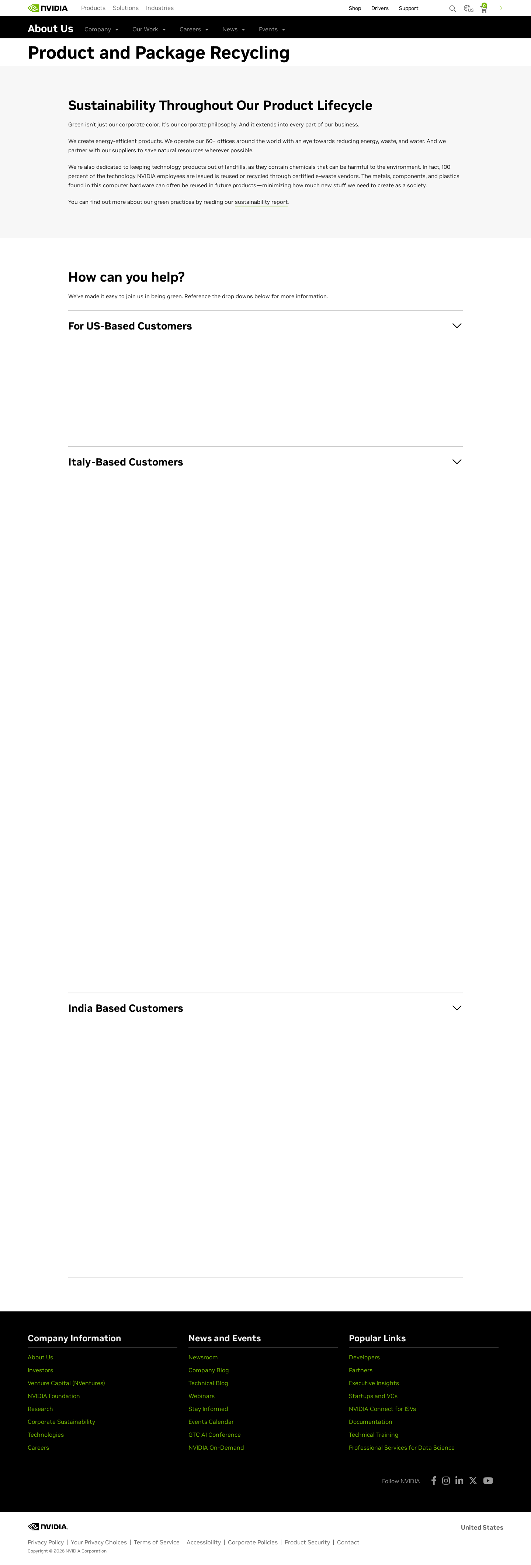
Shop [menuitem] (355, 8)
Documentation (370, 1421)
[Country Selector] (467, 10)
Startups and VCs (373, 1396)
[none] (452, 5)
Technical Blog (208, 1383)
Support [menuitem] (409, 8)
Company (97, 29)
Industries (160, 7)
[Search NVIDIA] (452, 6)
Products (93, 7)
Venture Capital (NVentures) (66, 1383)
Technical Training (374, 1434)
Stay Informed (208, 1408)
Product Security (307, 1542)
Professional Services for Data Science (402, 1447)
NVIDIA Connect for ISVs (382, 1408)
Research (40, 1408)
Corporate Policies (253, 1542)
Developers (364, 1357)
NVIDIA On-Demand (216, 1447)
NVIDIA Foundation (54, 1396)
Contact (348, 1542)
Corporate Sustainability (61, 1421)
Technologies (46, 1434)
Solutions (126, 7)
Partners (360, 1370)
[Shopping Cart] (484, 10)
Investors (40, 1370)
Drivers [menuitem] (380, 8)
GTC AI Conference (214, 1434)
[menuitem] (93, 8)
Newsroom (203, 1357)
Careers (190, 29)
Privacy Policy (46, 1542)
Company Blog (208, 1370)
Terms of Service (157, 1542)
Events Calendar (211, 1421)
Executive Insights (374, 1383)
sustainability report (261, 201)
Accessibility (204, 1542)
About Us (40, 1357)
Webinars (201, 1396)
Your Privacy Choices (99, 1542)
